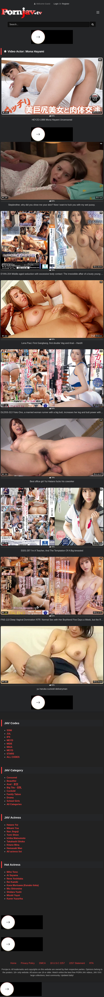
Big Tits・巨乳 (14, 787)
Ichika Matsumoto (16, 838)
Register (65, 4)
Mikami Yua (13, 828)
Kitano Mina (13, 845)
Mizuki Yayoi (13, 895)
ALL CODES (13, 757)
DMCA (42, 963)
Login (56, 4)
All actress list (14, 851)
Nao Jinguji (13, 831)
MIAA (9, 747)
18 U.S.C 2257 (57, 963)
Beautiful (11, 781)
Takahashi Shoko (16, 841)
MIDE (9, 744)
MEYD (10, 740)
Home (13, 963)
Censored (12, 777)
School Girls (13, 801)
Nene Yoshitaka (15, 878)
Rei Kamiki (12, 882)
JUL (9, 733)
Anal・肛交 (12, 784)
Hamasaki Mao (14, 848)
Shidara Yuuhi (14, 892)
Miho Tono (12, 872)
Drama (10, 797)
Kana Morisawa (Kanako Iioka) (23, 885)
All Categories (14, 804)
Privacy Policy (28, 963)
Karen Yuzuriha (15, 898)
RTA (91, 963)
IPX (8, 737)
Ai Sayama (12, 875)
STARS (10, 754)
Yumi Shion (13, 835)
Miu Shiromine (14, 888)
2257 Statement (77, 963)
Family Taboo (14, 794)
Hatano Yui (12, 825)
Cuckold (11, 791)
